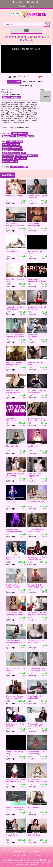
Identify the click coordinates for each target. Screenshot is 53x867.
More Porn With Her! (11, 97)
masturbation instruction (26, 156)
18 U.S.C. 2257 (19, 851)
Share (41, 81)
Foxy (42, 90)
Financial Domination (11, 147)
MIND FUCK (20, 159)
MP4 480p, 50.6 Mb (19, 167)
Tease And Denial (19, 133)
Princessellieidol (10, 161)
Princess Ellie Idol (25, 136)
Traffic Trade (19, 856)
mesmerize (7, 159)
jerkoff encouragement (12, 150)
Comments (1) (26, 86)
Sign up (22, 6)
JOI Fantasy (8, 156)
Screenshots (29, 81)
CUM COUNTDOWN (11, 145)
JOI (23, 153)
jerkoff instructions (11, 153)
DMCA (36, 851)
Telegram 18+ (33, 2)
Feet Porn (17, 2)
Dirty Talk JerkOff (15, 142)
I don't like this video (14, 77)
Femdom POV (8, 136)
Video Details (14, 81)
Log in (31, 6)
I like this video (9, 77)
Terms (37, 856)
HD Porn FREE (23, 128)
